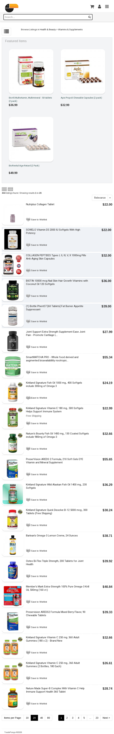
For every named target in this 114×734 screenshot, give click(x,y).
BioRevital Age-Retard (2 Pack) (24, 165)
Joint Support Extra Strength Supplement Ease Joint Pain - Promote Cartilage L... (55, 333)
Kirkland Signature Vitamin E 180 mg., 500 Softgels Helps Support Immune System (54, 410)
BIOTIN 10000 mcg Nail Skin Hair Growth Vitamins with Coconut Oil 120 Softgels (57, 282)
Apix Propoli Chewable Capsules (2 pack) (81, 97)
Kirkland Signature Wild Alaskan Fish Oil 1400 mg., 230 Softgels (56, 486)
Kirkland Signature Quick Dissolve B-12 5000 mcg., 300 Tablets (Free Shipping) (56, 511)
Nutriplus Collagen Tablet (40, 204)
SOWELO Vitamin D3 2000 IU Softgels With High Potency (53, 231)
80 (48, 717)
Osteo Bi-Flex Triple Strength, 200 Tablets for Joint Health (54, 562)
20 (34, 717)
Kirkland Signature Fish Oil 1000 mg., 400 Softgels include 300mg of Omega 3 (54, 384)
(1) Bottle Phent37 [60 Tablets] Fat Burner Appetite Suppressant (54, 308)
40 (41, 717)
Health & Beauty (48, 29)
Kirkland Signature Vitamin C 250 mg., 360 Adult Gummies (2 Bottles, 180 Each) (53, 664)
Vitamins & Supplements (70, 29)
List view (4, 189)
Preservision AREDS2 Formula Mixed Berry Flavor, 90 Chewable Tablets (55, 613)
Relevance (100, 197)
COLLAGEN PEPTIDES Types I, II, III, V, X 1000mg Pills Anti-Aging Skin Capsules (56, 257)
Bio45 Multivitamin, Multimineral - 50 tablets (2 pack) (30, 99)
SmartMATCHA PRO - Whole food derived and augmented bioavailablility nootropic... (52, 359)
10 (27, 717)
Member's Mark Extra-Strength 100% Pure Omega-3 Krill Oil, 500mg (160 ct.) (57, 588)
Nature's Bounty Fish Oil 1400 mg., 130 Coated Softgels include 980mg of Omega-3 (57, 435)
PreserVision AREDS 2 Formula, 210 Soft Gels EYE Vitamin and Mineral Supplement (54, 461)
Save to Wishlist (39, 219)
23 (97, 717)
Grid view (10, 189)
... (90, 717)
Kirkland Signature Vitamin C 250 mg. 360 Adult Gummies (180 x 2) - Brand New (52, 639)
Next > (106, 717)
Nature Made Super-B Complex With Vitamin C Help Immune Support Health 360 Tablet (55, 690)
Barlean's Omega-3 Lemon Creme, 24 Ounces (52, 535)
